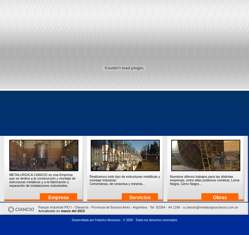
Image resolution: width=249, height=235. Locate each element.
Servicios (140, 197)
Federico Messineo (107, 220)
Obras (220, 197)
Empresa (58, 197)
